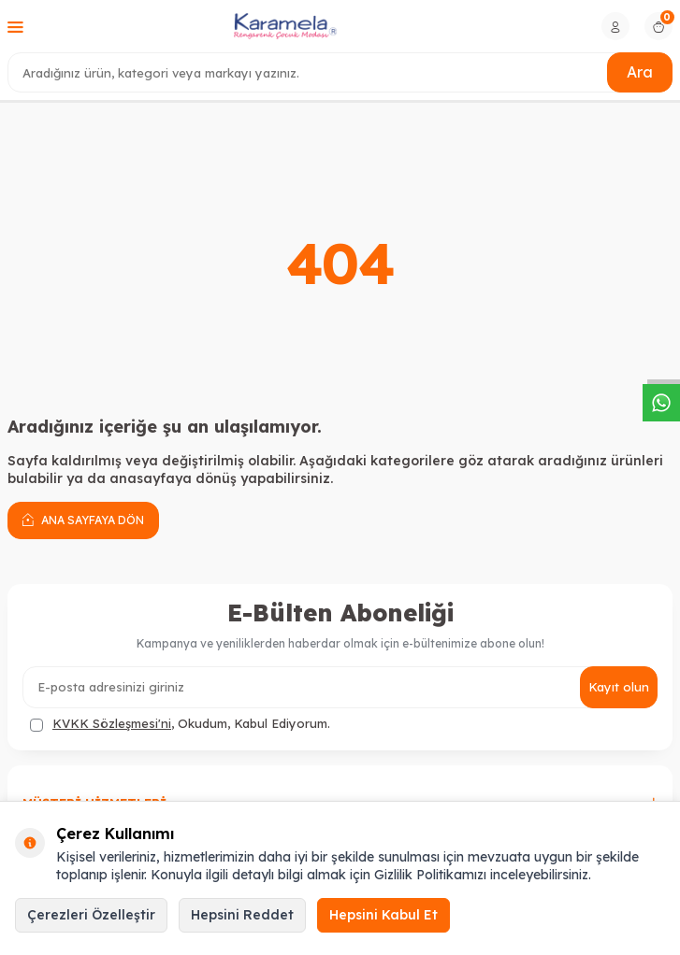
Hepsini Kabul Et (383, 914)
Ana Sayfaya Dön (83, 519)
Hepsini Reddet (242, 914)
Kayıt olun (618, 686)
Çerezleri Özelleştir (91, 914)
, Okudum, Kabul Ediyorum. (180, 724)
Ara (640, 72)
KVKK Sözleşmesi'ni (111, 723)
